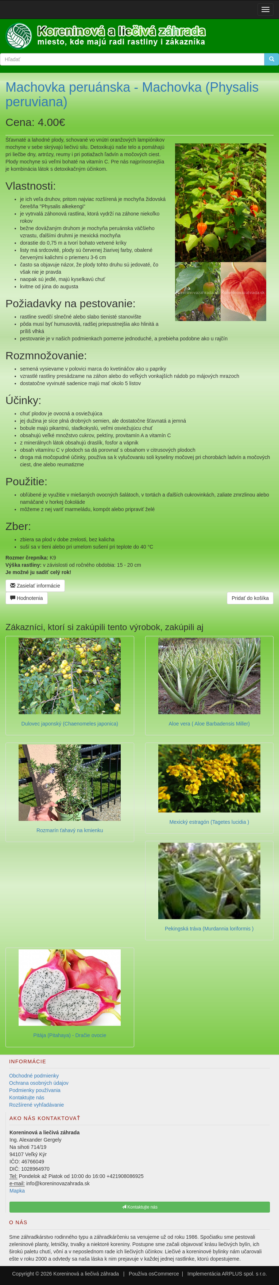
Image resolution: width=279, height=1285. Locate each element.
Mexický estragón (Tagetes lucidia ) (209, 822)
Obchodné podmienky (34, 1076)
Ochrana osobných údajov (39, 1083)
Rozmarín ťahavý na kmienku (69, 830)
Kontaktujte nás (26, 1097)
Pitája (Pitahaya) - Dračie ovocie (69, 1035)
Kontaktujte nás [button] (140, 1207)
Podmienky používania (35, 1090)
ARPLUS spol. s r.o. (244, 1274)
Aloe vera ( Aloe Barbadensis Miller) (209, 724)
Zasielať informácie (35, 586)
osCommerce (164, 1274)
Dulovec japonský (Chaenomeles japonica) (70, 724)
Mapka (17, 1191)
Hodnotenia (26, 598)
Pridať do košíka (250, 598)
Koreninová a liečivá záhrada (86, 1274)
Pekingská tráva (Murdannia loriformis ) (209, 929)
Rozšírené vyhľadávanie (36, 1105)
